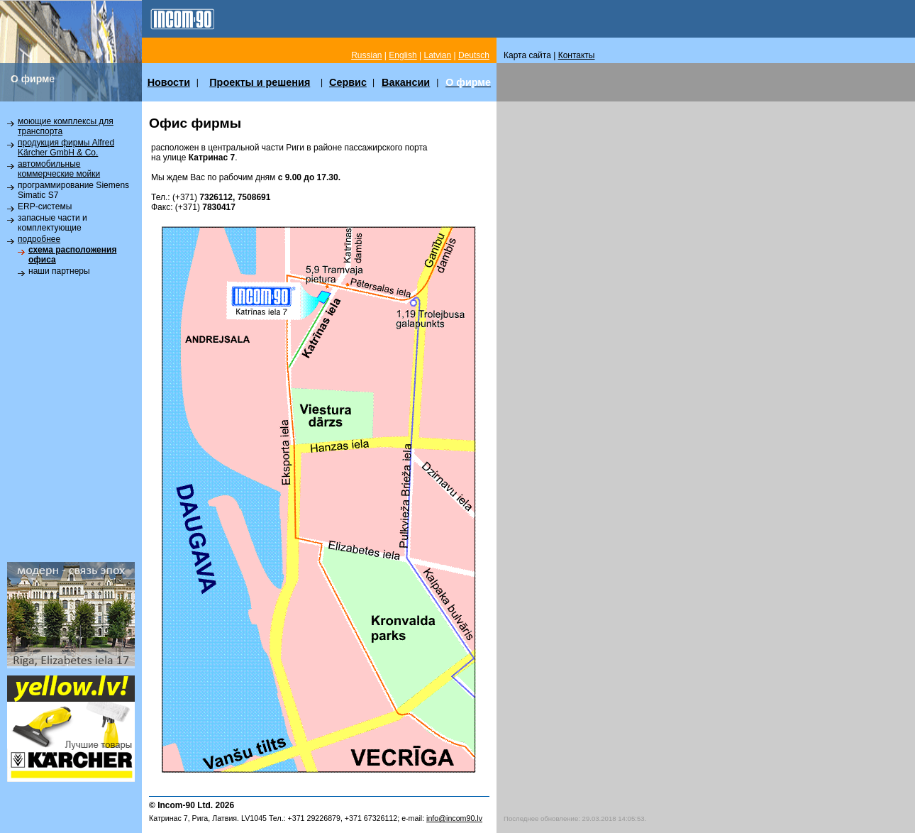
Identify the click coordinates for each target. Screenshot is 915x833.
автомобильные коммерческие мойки (59, 169)
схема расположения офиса (72, 255)
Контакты (576, 55)
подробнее (39, 239)
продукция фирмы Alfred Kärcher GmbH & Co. (66, 148)
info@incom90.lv (454, 818)
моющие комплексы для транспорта (65, 126)
